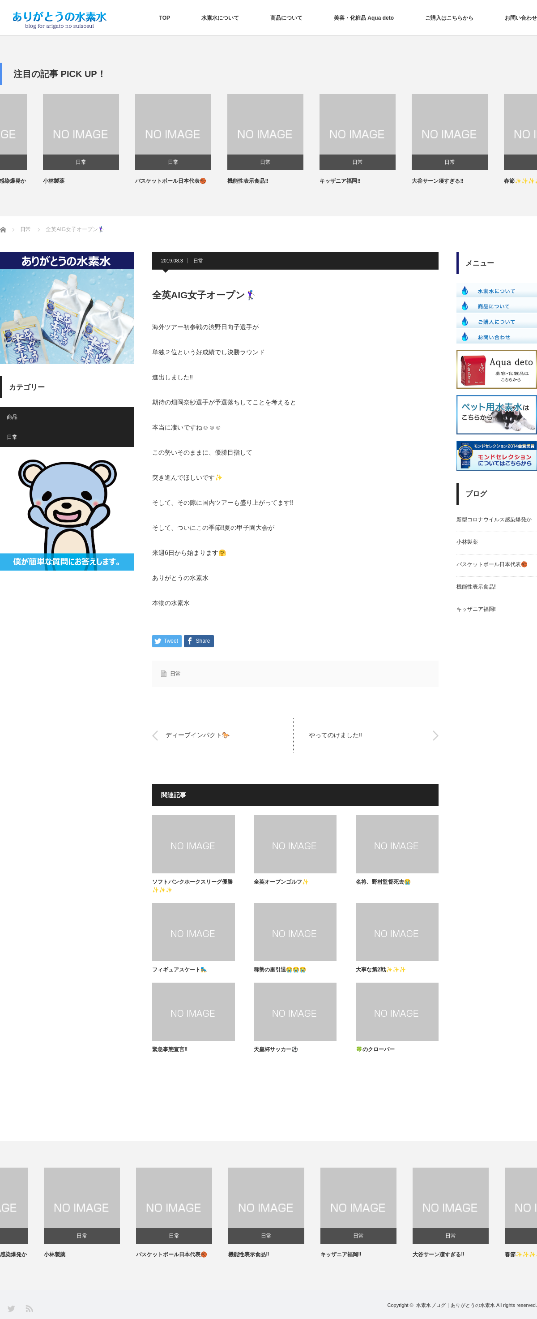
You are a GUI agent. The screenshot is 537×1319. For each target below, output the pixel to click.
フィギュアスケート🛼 (179, 970)
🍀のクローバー (375, 1049)
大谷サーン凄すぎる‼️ (486, 181)
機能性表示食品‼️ (297, 181)
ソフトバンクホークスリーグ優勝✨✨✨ (192, 886)
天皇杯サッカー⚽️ (276, 1049)
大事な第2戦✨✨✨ (381, 970)
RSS (28, 1308)
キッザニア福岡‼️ (389, 181)
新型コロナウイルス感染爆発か (37, 181)
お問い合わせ (521, 18)
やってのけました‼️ (335, 735)
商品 (12, 417)
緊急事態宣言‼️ (170, 1049)
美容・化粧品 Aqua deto (364, 18)
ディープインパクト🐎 (198, 735)
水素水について (220, 18)
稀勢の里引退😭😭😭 (280, 970)
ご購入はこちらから (449, 18)
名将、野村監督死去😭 (383, 882)
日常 (38, 162)
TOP (164, 18)
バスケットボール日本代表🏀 (220, 181)
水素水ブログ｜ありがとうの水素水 (455, 1305)
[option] (46, 139)
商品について (286, 18)
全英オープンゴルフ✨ (281, 882)
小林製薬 (103, 181)
